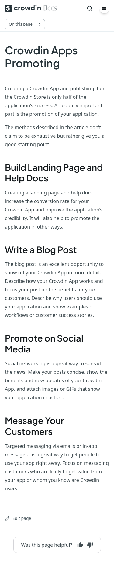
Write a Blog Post (41, 249)
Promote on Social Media (44, 343)
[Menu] (104, 8)
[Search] (90, 8)
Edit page (18, 518)
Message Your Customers (34, 426)
